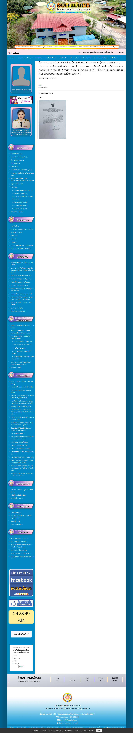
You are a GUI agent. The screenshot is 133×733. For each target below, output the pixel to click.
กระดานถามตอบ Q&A (101, 58)
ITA (71, 58)
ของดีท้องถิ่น (63, 58)
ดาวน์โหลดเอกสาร (86, 58)
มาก (15, 661)
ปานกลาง (17, 658)
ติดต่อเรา (114, 58)
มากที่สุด (16, 663)
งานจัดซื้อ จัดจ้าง (51, 58)
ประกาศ (16, 52)
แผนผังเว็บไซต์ (21, 634)
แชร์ (40, 85)
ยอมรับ (99, 730)
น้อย (15, 655)
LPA (76, 58)
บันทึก (21, 667)
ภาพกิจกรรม (39, 58)
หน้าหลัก (11, 58)
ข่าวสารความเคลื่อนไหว (25, 58)
